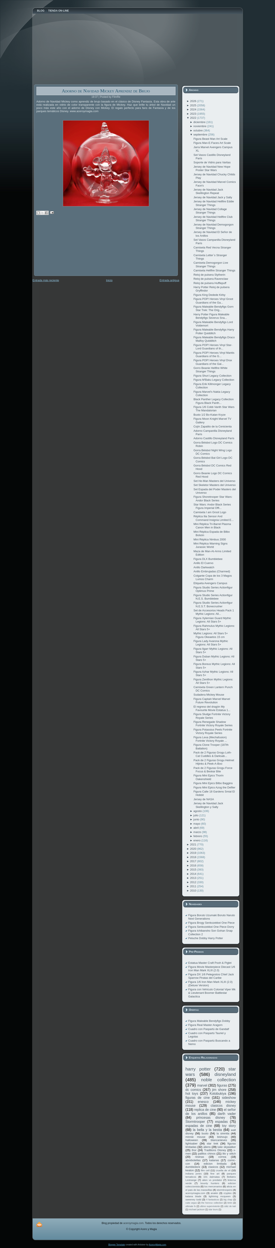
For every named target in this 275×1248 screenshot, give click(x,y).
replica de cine (205, 1109)
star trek (212, 1143)
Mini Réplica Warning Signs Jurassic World (210, 545)
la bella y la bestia (207, 1130)
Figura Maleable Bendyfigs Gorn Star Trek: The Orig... (213, 308)
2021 (193, 844)
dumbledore (193, 1166)
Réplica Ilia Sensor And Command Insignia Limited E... (213, 518)
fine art (214, 1173)
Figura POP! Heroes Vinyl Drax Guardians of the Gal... (212, 362)
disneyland (225, 1074)
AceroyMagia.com (157, 1244)
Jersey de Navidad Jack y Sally (212, 197)
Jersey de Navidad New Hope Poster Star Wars (211, 168)
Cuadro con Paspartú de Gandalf (208, 1029)
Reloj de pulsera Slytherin (209, 274)
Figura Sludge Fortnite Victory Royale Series (211, 716)
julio (196, 815)
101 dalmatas (211, 1176)
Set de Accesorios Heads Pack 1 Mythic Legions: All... (213, 612)
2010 (193, 890)
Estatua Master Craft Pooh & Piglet (210, 962)
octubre (198, 130)
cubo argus (191, 1203)
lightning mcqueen (220, 1196)
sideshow (229, 1097)
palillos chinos (206, 1153)
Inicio (109, 280)
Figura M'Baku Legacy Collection (213, 379)
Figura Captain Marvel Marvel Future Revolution (211, 700)
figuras (222, 1085)
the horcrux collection (212, 1203)
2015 (193, 869)
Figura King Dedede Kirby (209, 294)
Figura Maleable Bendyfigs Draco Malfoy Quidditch (214, 339)
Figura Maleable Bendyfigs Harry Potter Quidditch (213, 331)
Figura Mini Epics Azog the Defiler (214, 787)
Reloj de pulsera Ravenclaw (210, 278)
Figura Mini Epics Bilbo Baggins (213, 783)
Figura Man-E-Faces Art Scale (212, 142)
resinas (199, 1156)
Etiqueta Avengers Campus (210, 583)
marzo (197, 832)
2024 (193, 109)
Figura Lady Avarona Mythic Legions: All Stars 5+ (210, 642)
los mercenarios (213, 1186)
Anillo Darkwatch (203, 567)
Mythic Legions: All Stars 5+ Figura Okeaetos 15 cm (210, 635)
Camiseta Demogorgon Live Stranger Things (210, 264)
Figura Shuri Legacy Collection (212, 375)
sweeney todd (193, 1199)
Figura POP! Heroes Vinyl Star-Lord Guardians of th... (212, 346)
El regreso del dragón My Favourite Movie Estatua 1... (211, 708)
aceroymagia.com (195, 1193)
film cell (205, 1170)
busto (205, 1133)
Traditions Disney (215, 1150)
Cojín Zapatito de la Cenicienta (212, 426)
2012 (193, 882)
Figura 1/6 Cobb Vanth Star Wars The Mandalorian (213, 408)
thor (194, 1150)
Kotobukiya (218, 1093)
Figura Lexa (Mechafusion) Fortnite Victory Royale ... (210, 739)
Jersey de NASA (203, 799)
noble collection (218, 1079)
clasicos (213, 1166)
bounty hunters (209, 1183)
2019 (193, 852)
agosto (198, 811)
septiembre (200, 134)
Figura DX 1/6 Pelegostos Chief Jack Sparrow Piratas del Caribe (211, 976)
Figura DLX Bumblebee (207, 559)
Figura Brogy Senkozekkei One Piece (211, 922)
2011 (193, 886)
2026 (193, 101)
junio (196, 819)
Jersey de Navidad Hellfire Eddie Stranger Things (213, 203)
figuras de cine (198, 1097)
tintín (229, 1203)
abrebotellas (193, 1160)
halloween (192, 1140)
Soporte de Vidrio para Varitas (212, 162)
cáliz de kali (230, 1206)
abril (196, 827)
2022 (193, 117)
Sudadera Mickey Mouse (208, 694)
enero (197, 840)
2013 (193, 878)
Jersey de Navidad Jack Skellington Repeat (208, 191)
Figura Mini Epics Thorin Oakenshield (208, 777)
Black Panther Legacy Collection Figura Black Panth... (213, 401)
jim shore (219, 1090)
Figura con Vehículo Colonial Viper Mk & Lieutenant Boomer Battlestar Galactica (212, 993)
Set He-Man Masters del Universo (214, 481)
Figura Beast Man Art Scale (210, 138)
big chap (228, 1199)
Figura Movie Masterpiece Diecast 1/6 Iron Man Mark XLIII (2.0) (211, 968)
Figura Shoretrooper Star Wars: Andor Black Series (212, 498)
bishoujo (222, 1136)
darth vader (227, 1114)
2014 (193, 873)
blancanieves (219, 1140)
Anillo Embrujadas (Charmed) (211, 571)
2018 (193, 857)
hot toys (192, 1093)
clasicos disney (223, 1105)
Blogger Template (116, 1244)
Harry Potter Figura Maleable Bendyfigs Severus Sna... (211, 316)
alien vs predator (212, 1180)
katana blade (193, 1196)
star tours (213, 1209)
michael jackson (197, 1209)
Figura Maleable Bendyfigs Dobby (209, 1020)
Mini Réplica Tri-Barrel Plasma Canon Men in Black (212, 525)
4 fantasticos (212, 1199)
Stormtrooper (195, 1121)
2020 (193, 848)
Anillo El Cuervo (203, 563)
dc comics (193, 1090)
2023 (193, 113)
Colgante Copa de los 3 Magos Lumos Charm (212, 577)
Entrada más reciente (46, 280)
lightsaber (192, 1143)
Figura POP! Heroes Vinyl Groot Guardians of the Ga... (213, 300)
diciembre (199, 122)
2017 (193, 861)
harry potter (198, 1068)
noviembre (200, 126)
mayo (197, 823)
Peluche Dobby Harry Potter (205, 938)
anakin (214, 1193)
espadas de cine (199, 1126)
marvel (202, 1085)
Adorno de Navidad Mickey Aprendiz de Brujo (106, 90)
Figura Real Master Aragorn (205, 1025)
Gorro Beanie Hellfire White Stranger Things (210, 369)
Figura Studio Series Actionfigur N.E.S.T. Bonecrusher (213, 604)
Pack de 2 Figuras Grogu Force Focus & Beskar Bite (212, 769)
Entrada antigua (169, 280)
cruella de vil (223, 1170)
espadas (221, 1121)
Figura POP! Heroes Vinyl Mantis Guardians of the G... (213, 354)
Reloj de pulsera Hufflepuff (209, 283)
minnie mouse (195, 1136)
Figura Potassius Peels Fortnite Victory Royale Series (212, 731)
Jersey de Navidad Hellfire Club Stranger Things (213, 218)
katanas (214, 1160)
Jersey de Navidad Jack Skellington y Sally (208, 805)
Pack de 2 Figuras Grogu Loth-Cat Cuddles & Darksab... (212, 754)
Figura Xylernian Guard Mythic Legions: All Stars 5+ (212, 619)
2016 (193, 865)
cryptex (228, 1193)
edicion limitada (215, 1163)
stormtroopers (224, 1189)
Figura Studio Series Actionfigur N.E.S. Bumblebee (213, 597)
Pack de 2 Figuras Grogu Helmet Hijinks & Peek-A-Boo (213, 762)
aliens (207, 1147)
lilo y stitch (229, 1153)
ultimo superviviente (210, 1206)
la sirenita (223, 1133)
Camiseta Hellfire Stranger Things (214, 270)
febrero (198, 836)
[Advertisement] (66, 248)
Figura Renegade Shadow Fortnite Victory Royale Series (213, 723)
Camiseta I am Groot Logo (209, 512)
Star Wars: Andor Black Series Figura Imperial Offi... (212, 506)
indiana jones (194, 1173)
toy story (229, 1126)
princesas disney (210, 1117)
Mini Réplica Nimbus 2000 (209, 539)
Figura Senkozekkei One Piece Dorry (211, 926)
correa (222, 1156)
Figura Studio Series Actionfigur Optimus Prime (213, 589)
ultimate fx (191, 1206)
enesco (203, 1102)
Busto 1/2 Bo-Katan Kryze (209, 414)
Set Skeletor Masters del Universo (214, 485)
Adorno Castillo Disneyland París (213, 438)
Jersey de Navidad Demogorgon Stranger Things (213, 226)
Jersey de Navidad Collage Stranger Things (210, 210)
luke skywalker (227, 1147)
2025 (193, 105)
